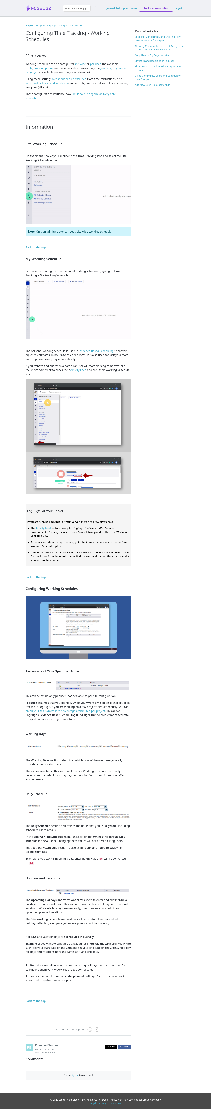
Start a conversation (156, 8)
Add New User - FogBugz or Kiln (152, 84)
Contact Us (115, 1102)
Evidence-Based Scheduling (96, 351)
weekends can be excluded (69, 79)
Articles (79, 25)
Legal (93, 1102)
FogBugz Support (35, 25)
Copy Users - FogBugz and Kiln (152, 55)
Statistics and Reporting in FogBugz (155, 60)
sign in (75, 1074)
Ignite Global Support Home (121, 8)
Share (125, 1046)
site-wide (80, 64)
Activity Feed (78, 370)
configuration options (39, 68)
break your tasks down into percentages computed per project (65, 711)
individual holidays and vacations (47, 83)
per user (95, 64)
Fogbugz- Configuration (59, 25)
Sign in (179, 8)
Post (111, 1045)
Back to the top (36, 247)
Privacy (103, 1102)
